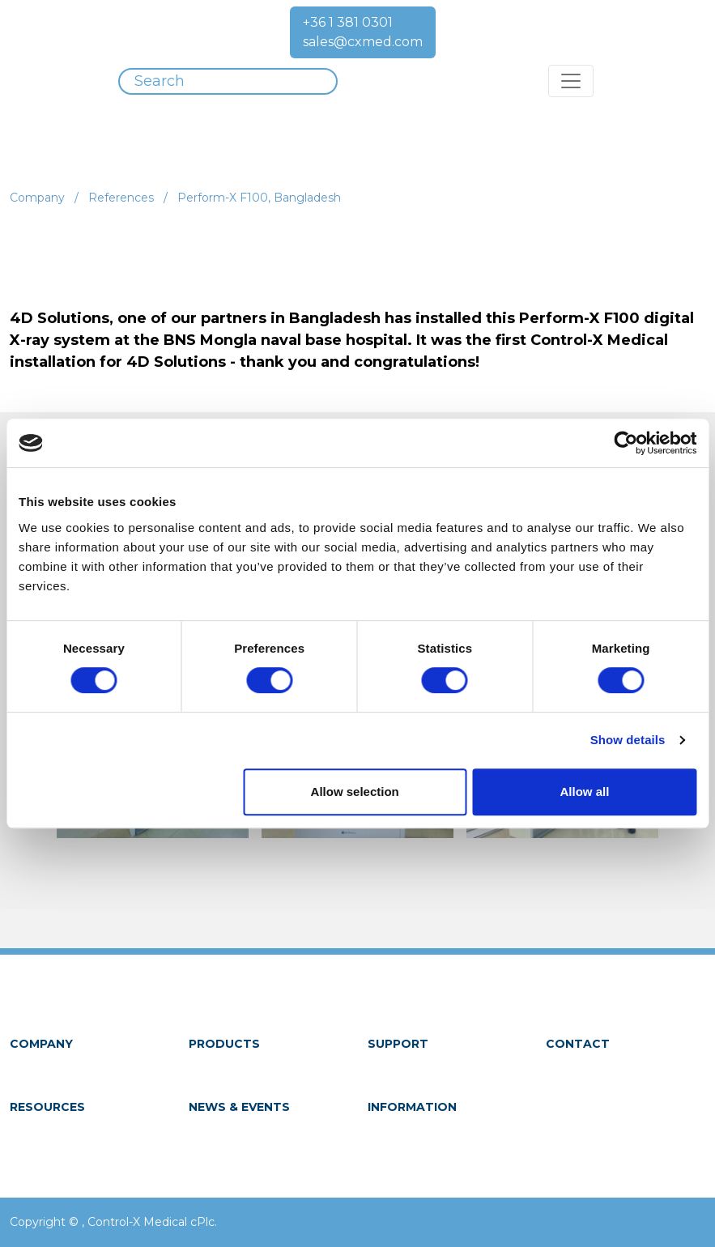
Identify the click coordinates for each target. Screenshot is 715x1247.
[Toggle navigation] (571, 81)
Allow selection (355, 791)
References (121, 197)
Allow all (584, 791)
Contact (578, 1043)
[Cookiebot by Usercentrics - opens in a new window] (625, 443)
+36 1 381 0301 (348, 22)
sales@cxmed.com (363, 41)
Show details (628, 740)
